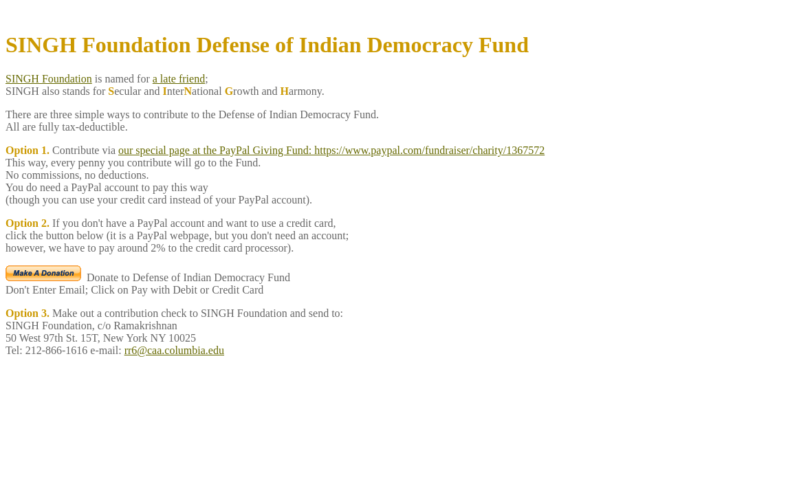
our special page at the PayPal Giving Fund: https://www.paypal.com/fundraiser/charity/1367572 (331, 150)
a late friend (179, 79)
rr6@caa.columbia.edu (174, 350)
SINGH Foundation (49, 79)
